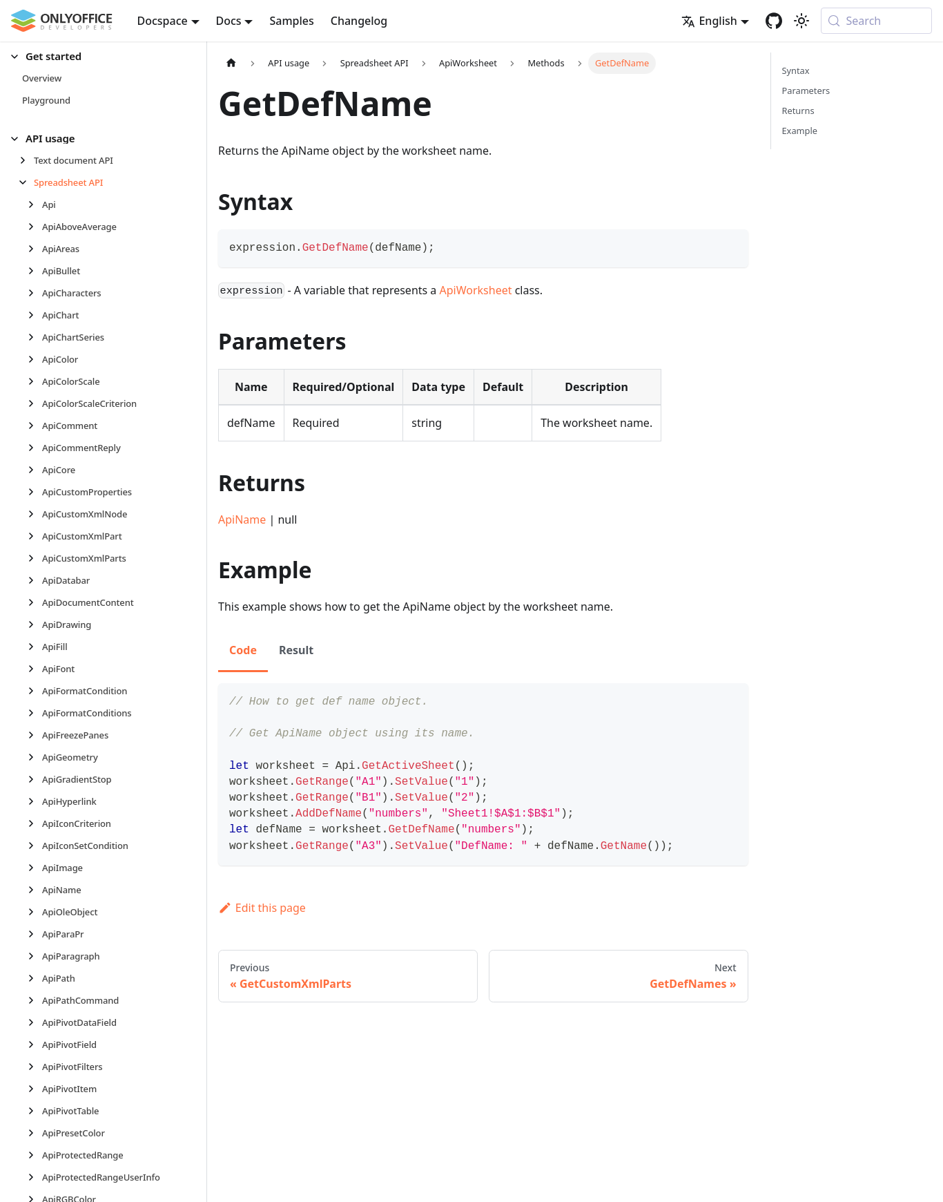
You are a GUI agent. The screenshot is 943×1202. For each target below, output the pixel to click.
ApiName (242, 519)
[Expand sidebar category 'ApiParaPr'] (35, 934)
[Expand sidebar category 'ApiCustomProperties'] (35, 492)
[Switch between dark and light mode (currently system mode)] (801, 21)
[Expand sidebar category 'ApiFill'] (35, 646)
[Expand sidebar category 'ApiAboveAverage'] (35, 226)
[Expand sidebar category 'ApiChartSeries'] (35, 337)
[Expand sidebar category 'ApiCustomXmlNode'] (35, 514)
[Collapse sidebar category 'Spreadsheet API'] (26, 182)
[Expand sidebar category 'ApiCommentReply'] (35, 447)
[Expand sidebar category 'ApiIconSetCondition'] (35, 845)
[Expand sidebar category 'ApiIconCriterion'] (35, 823)
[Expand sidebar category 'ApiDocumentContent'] (35, 602)
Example (799, 130)
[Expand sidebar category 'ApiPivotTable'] (35, 1110)
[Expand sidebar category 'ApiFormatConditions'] (35, 713)
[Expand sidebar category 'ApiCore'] (35, 469)
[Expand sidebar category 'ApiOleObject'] (35, 912)
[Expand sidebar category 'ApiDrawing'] (35, 624)
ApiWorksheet (476, 290)
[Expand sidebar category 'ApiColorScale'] (35, 381)
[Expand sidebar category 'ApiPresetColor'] (35, 1133)
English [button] (709, 20)
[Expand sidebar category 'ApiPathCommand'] (35, 1000)
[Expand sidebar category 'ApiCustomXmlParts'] (35, 558)
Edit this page (262, 907)
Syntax (796, 70)
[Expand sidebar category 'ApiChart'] (35, 315)
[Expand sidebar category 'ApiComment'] (35, 425)
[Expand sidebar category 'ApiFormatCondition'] (35, 690)
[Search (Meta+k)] (876, 21)
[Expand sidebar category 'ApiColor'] (35, 359)
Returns (798, 110)
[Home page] (231, 63)
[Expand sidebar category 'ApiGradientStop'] (35, 779)
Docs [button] (229, 20)
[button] (97, 56)
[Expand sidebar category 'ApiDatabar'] (35, 580)
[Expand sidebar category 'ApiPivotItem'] (35, 1088)
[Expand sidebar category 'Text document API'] (26, 160)
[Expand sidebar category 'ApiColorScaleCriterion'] (35, 403)
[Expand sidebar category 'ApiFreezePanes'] (35, 735)
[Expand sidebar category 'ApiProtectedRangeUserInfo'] (35, 1177)
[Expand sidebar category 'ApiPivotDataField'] (35, 1022)
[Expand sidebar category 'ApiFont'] (35, 668)
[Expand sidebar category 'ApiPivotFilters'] (35, 1066)
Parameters (806, 90)
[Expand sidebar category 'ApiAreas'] (35, 248)
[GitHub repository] (773, 21)
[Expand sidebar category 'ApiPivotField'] (35, 1044)
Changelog (359, 20)
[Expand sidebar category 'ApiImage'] (35, 867)
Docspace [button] (162, 20)
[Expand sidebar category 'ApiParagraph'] (35, 956)
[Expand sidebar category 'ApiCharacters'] (35, 293)
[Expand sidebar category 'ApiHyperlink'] (35, 801)
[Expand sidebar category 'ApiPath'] (35, 978)
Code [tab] (243, 650)
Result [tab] (296, 650)
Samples (291, 20)
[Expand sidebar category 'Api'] (35, 204)
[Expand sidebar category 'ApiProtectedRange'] (35, 1155)
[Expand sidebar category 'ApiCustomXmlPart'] (35, 536)
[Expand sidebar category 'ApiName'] (35, 889)
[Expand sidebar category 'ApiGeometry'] (35, 757)
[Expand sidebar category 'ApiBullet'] (35, 270)
